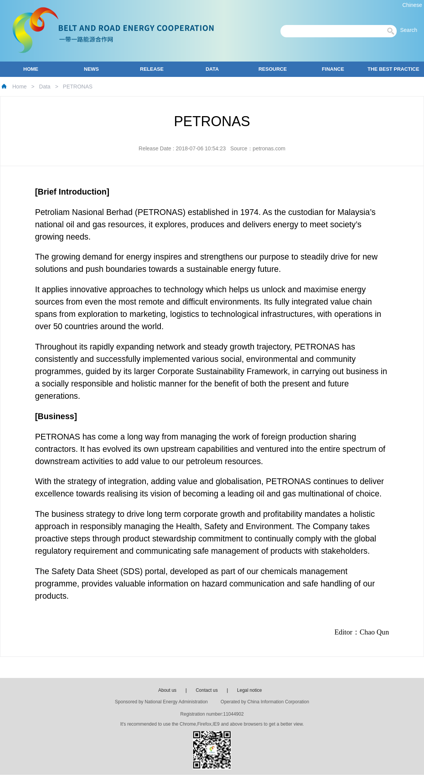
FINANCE (333, 69)
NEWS (91, 69)
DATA (212, 69)
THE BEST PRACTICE (393, 69)
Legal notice (249, 690)
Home (19, 86)
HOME (30, 69)
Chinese (412, 5)
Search (411, 30)
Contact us (207, 690)
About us (167, 690)
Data (45, 86)
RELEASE (152, 69)
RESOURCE (273, 69)
